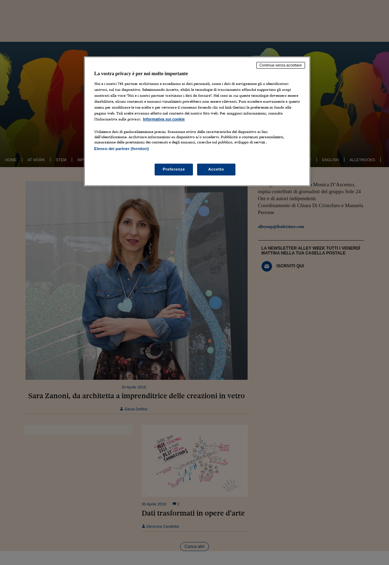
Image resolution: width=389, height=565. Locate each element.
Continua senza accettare (280, 65)
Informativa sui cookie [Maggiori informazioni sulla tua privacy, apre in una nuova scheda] (164, 119)
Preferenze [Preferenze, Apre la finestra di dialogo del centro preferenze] (174, 169)
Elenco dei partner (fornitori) (121, 149)
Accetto (216, 169)
